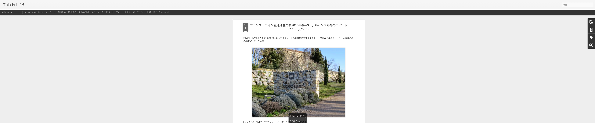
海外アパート (107, 12)
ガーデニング (139, 12)
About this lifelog (39, 12)
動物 (149, 12)
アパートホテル (123, 12)
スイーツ (95, 12)
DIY (155, 12)
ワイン (53, 12)
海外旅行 (72, 12)
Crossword (164, 12)
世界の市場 (84, 12)
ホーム (27, 12)
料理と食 (62, 12)
